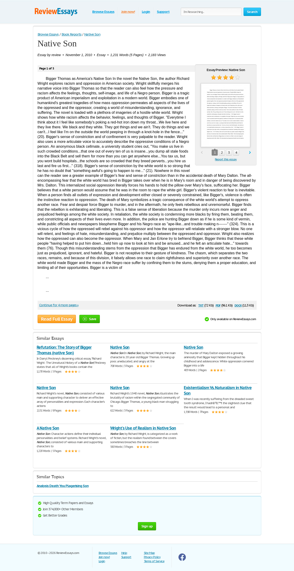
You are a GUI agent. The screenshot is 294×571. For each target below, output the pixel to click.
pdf (218, 305)
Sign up (147, 526)
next (250, 152)
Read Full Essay (56, 319)
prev (202, 152)
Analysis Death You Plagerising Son (63, 486)
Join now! (128, 11)
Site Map (149, 553)
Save (89, 319)
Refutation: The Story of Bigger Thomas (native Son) (64, 350)
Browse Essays (103, 11)
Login (146, 11)
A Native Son (48, 428)
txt (201, 305)
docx (238, 305)
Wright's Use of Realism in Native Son (143, 428)
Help (124, 553)
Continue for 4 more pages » (59, 305)
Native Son (120, 347)
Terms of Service (154, 561)
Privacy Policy (152, 557)
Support (163, 11)
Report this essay (225, 159)
